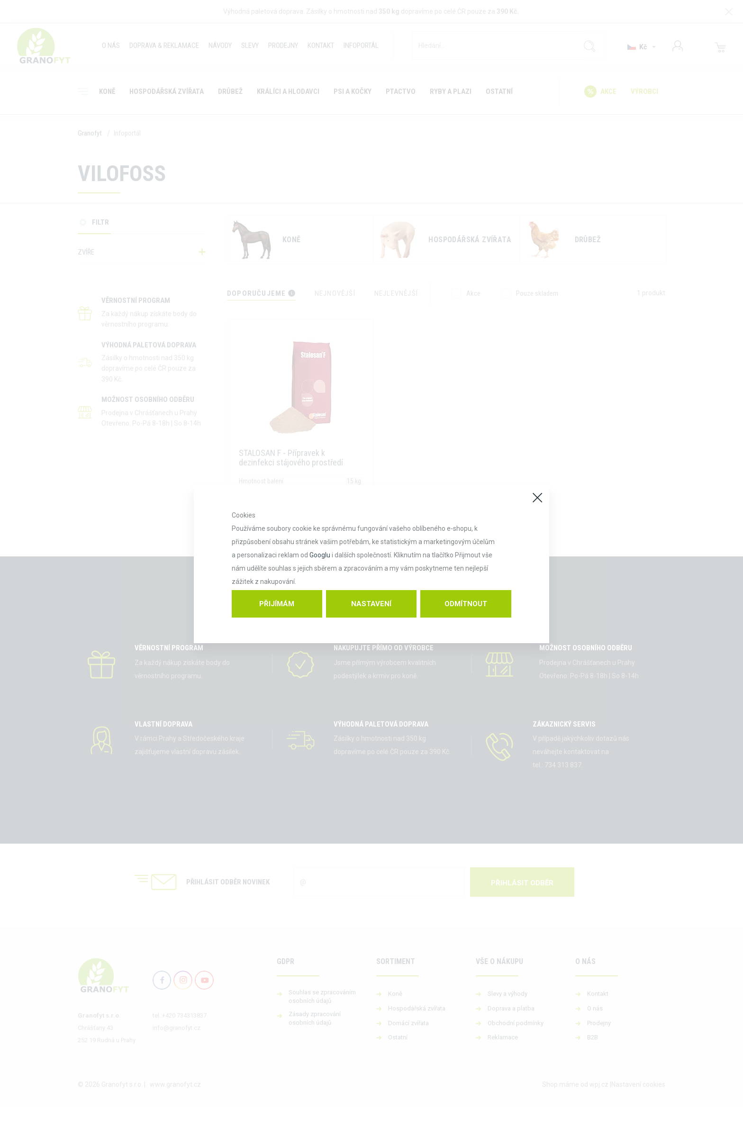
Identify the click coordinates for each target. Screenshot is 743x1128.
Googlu (319, 555)
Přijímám (276, 604)
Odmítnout (465, 604)
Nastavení (371, 604)
